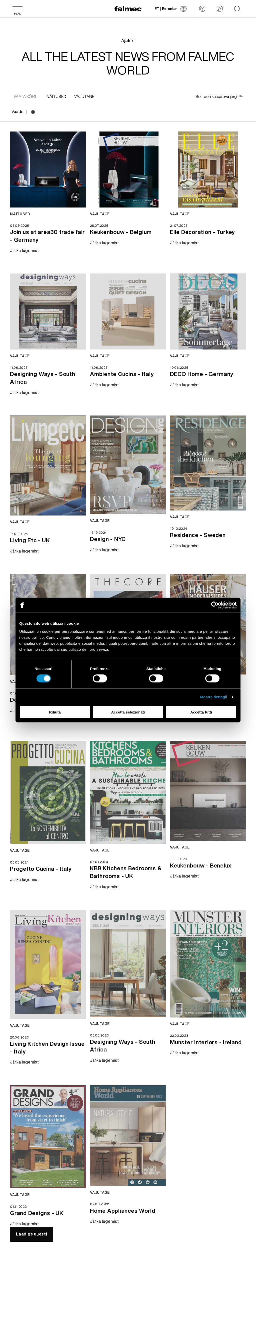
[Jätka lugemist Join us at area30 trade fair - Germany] (48, 235)
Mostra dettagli (213, 697)
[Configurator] (202, 8)
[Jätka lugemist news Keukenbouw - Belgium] (128, 170)
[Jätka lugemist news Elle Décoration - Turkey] (208, 170)
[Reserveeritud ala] (219, 8)
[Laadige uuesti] (31, 1234)
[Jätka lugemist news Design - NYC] (128, 465)
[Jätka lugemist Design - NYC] (108, 538)
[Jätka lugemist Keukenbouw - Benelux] (201, 865)
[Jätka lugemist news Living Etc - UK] (48, 466)
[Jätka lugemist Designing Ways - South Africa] (48, 377)
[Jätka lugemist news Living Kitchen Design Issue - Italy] (48, 964)
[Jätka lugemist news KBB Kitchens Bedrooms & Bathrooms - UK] (128, 792)
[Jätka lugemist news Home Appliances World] (128, 1135)
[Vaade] (23, 111)
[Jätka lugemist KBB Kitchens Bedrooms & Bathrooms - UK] (128, 871)
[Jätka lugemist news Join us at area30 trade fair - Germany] (48, 170)
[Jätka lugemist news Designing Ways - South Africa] (48, 312)
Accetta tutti (201, 712)
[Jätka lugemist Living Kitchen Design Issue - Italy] (48, 1047)
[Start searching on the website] (237, 8)
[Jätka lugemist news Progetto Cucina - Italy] (48, 792)
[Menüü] (17, 8)
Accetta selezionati (128, 712)
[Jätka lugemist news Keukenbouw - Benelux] (208, 791)
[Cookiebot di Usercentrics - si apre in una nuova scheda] (215, 605)
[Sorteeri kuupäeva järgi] (220, 97)
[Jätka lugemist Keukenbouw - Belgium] (121, 231)
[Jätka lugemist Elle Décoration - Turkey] (202, 231)
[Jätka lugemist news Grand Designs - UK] (48, 1136)
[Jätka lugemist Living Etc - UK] (30, 539)
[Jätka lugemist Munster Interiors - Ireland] (206, 1041)
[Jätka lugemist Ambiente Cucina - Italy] (122, 373)
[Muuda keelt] (170, 9)
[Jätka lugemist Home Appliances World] (122, 1210)
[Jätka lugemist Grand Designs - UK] (37, 1212)
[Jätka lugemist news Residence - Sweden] (208, 463)
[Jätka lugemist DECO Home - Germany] (201, 373)
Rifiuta (55, 712)
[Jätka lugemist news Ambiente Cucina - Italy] (128, 312)
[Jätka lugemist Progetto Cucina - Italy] (41, 868)
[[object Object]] (56, 96)
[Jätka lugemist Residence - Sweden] (198, 534)
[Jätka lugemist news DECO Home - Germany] (208, 312)
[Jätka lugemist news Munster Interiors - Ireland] (208, 964)
